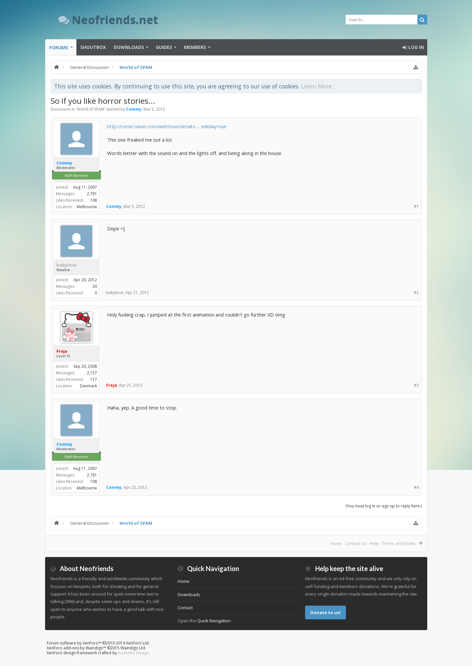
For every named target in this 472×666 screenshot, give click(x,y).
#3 (416, 385)
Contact (185, 608)
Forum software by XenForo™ (98, 643)
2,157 (92, 373)
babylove (66, 265)
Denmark (88, 386)
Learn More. (317, 86)
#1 (416, 206)
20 (94, 286)
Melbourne (87, 206)
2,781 (92, 193)
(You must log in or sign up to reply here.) (384, 506)
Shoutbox (93, 47)
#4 (416, 487)
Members (195, 47)
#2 (416, 292)
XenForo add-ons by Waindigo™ (76, 648)
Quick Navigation (214, 621)
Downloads (129, 47)
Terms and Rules (398, 543)
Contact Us (355, 543)
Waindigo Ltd (133, 648)
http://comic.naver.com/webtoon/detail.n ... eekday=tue (166, 126)
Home (336, 543)
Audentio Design (133, 653)
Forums (58, 47)
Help (374, 543)
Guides (164, 47)
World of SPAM (90, 109)
